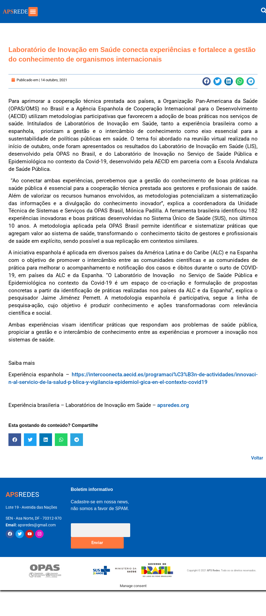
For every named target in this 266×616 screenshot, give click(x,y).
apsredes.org (173, 405)
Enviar (97, 542)
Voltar (257, 458)
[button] (33, 11)
